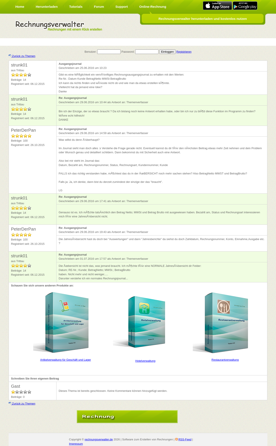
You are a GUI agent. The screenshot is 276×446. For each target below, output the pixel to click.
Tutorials (75, 6)
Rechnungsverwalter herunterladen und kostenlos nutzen (202, 19)
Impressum (76, 443)
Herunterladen (47, 6)
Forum (99, 6)
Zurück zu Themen (22, 56)
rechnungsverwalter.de (99, 439)
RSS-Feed (184, 439)
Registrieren (183, 51)
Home (19, 6)
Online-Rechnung (152, 6)
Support (121, 6)
